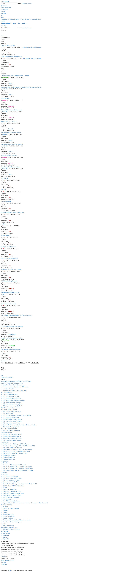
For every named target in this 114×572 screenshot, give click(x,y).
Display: (7, 362)
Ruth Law (3, 189)
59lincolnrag (5, 77)
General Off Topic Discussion (14, 23)
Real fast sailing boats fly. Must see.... (11, 349)
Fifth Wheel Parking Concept (9, 281)
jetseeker (4, 157)
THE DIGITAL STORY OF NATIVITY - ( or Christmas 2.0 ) (17, 315)
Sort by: (19, 362)
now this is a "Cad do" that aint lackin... (11, 338)
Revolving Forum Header (8, 45)
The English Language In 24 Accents (11, 269)
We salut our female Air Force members (12, 326)
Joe (3, 294)
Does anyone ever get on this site (10, 292)
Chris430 (10, 83)
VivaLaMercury (12, 334)
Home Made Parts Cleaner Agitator (10, 167)
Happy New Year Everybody (8, 303)
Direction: (32, 362)
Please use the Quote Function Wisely (11, 56)
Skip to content (5, 1)
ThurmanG (11, 117)
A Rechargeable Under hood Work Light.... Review (15, 75)
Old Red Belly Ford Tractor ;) (9, 121)
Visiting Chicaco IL (6, 201)
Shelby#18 (11, 288)
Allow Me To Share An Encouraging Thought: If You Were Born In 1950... (21, 87)
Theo (3, 47)
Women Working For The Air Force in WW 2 (13, 212)
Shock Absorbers (5, 98)
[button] (2, 35)
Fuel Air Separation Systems (9, 155)
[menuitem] (6, 7)
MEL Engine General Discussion (32, 47)
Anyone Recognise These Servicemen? (12, 144)
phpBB (9, 570)
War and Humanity (6, 235)
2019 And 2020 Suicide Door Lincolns (11, 110)
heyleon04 (5, 100)
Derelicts (3, 224)
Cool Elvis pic (4, 178)
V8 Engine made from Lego (8, 246)
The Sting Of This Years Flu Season (11, 132)
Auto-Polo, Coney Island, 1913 (9, 258)
